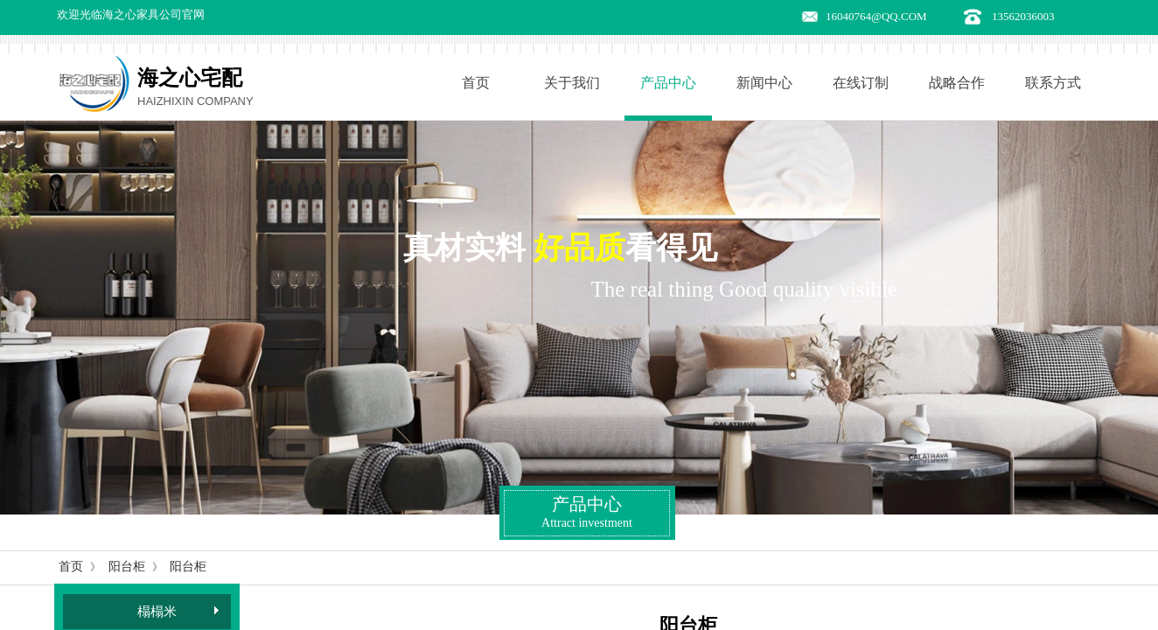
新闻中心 (764, 82)
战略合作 (957, 82)
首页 (476, 82)
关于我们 (572, 82)
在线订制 (861, 82)
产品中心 (668, 82)
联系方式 (1053, 82)
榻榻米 (157, 612)
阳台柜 (126, 566)
